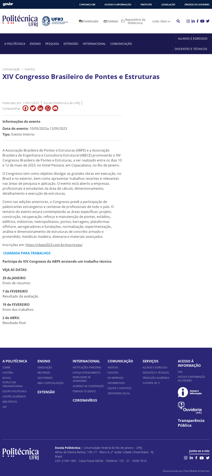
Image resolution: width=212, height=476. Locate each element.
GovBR (8, 4)
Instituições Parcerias (87, 367)
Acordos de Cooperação (88, 386)
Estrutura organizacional (12, 384)
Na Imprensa (115, 378)
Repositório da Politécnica (135, 21)
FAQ (180, 372)
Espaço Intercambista (86, 372)
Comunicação (121, 44)
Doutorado (44, 378)
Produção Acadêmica (156, 378)
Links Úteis (159, 21)
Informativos (116, 383)
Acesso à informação (118, 4)
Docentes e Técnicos (191, 49)
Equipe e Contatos (119, 388)
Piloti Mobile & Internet (196, 471)
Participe (146, 4)
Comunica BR (87, 4)
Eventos (113, 372)
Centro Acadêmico (14, 396)
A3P (4, 407)
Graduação (44, 367)
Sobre (6, 367)
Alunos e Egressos (192, 38)
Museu (6, 378)
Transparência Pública (191, 423)
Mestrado (43, 372)
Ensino (35, 44)
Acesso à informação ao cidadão (191, 378)
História (7, 372)
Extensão (71, 44)
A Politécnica (14, 44)
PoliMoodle (91, 21)
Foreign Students (84, 391)
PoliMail (112, 21)
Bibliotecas (9, 401)
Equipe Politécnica (14, 391)
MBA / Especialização (50, 383)
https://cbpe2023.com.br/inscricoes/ (54, 245)
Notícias (113, 367)
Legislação (168, 4)
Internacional (94, 44)
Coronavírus (85, 400)
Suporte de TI (151, 383)
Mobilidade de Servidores (82, 379)
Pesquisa (52, 44)
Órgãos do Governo (196, 4)
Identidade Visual (119, 393)
